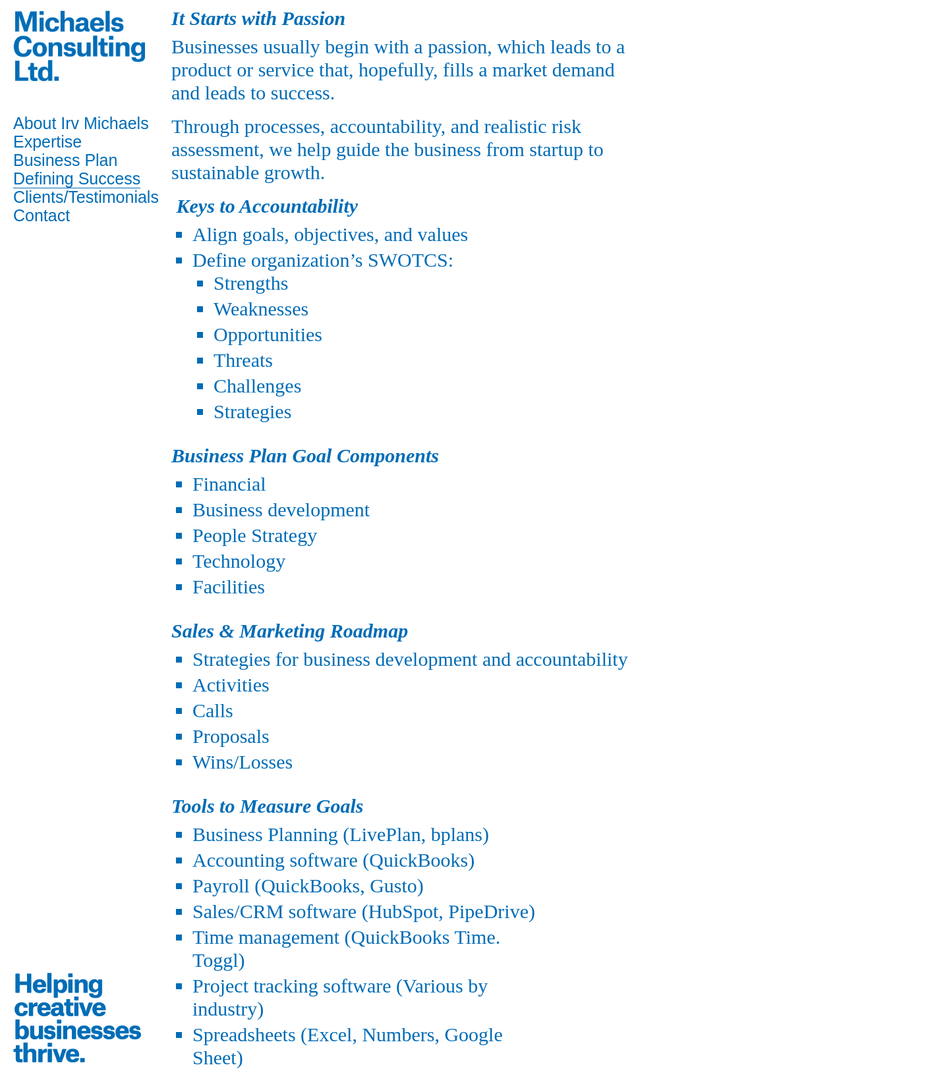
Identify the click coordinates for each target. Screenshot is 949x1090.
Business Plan (65, 160)
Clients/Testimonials (86, 197)
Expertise (47, 141)
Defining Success (76, 178)
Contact (41, 215)
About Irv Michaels (81, 123)
